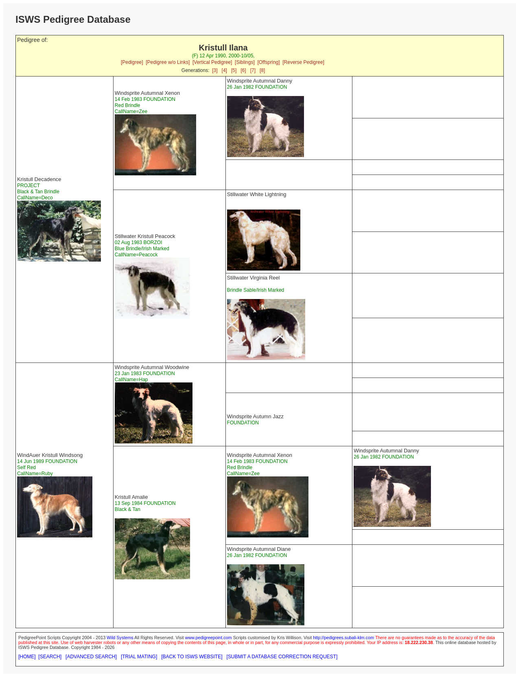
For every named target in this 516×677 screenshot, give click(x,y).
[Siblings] (245, 62)
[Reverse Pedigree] (303, 62)
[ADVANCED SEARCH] (91, 657)
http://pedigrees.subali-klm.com (343, 637)
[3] (214, 70)
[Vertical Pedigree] (212, 62)
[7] (253, 70)
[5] (233, 70)
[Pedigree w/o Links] (168, 62)
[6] (243, 70)
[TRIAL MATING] (139, 657)
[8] (262, 70)
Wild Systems (120, 637)
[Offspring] (268, 62)
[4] (224, 70)
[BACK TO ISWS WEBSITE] (191, 657)
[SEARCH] (49, 657)
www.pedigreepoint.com (208, 637)
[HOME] (27, 657)
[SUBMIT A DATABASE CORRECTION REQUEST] (282, 657)
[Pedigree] (132, 62)
